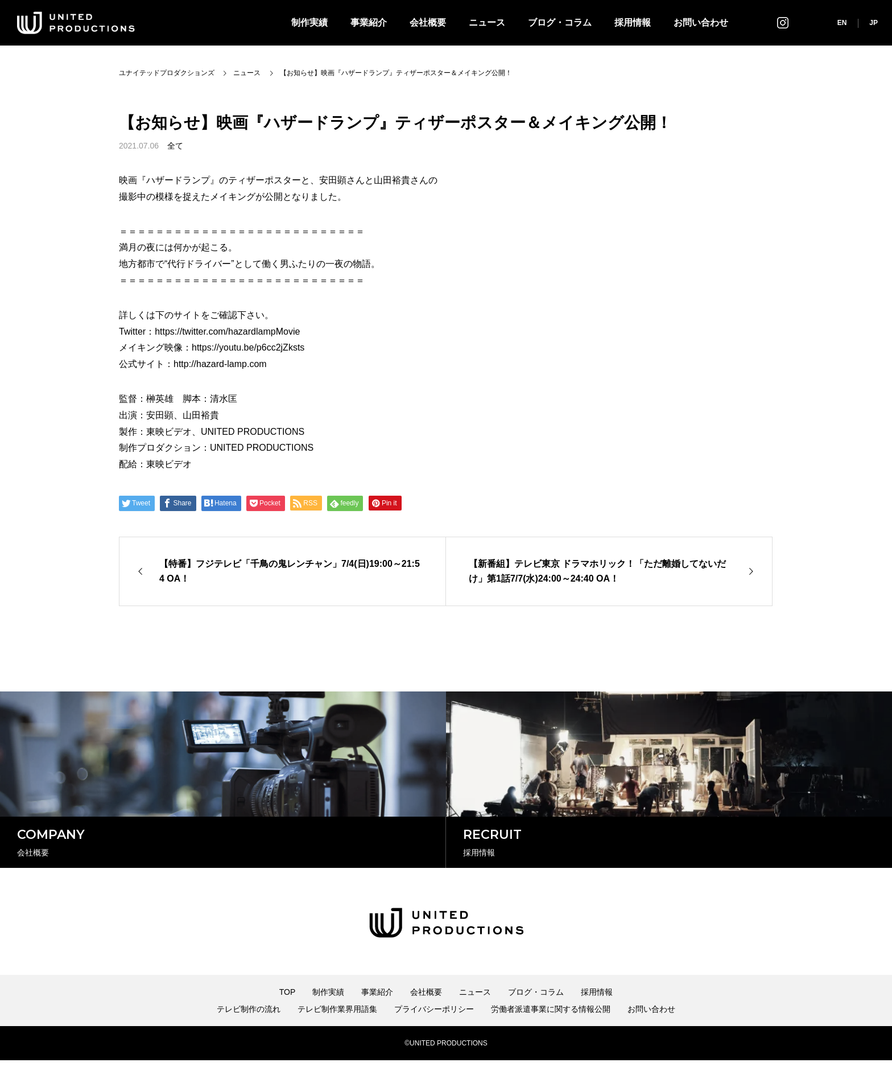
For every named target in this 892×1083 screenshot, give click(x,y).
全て (175, 145)
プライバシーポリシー (434, 1032)
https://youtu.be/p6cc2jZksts (248, 347)
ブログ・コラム (560, 22)
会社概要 (428, 22)
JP (873, 23)
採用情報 (632, 22)
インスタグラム (783, 22)
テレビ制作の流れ (248, 1032)
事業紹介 (368, 22)
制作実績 (309, 22)
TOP (287, 1015)
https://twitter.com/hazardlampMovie (227, 331)
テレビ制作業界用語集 (337, 1032)
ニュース (487, 22)
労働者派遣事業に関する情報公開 (550, 1032)
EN (842, 23)
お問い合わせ (701, 22)
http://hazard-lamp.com (220, 364)
